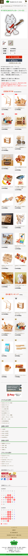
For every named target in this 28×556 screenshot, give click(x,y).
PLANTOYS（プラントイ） (7, 459)
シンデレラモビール (6, 285)
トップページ (14, 527)
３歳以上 (3, 449)
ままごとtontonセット (6, 127)
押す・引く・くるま (6, 419)
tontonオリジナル (5, 455)
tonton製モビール (5, 413)
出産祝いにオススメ (6, 443)
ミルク (3, 354)
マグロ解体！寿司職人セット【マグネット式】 (20, 187)
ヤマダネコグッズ (8, 6)
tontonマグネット (5, 411)
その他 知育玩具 (5, 421)
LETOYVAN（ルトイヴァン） (8, 465)
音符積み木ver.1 (5, 226)
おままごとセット (5, 405)
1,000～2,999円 (5, 431)
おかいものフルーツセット (7, 186)
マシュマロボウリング (19, 226)
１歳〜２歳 (4, 445)
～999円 (3, 429)
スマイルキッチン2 (6, 167)
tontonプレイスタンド (6, 108)
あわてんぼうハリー (6, 206)
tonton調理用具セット (19, 108)
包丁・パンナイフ (18, 354)
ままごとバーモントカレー (20, 375)
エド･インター (5, 457)
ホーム (2, 6)
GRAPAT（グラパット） (7, 461)
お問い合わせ (14, 537)
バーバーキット (5, 246)
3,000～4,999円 (5, 433)
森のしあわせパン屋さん (20, 206)
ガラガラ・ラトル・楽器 (7, 415)
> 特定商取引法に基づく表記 (15, 63)
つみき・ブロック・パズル (7, 417)
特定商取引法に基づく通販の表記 (14, 535)
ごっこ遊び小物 (5, 409)
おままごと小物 (5, 407)
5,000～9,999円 (5, 435)
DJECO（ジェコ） (5, 463)
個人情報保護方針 (14, 532)
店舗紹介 (14, 530)
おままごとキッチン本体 (7, 403)
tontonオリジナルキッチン (20, 127)
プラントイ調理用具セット (20, 147)
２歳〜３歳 (4, 447)
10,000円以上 (4, 437)
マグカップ (4, 375)
